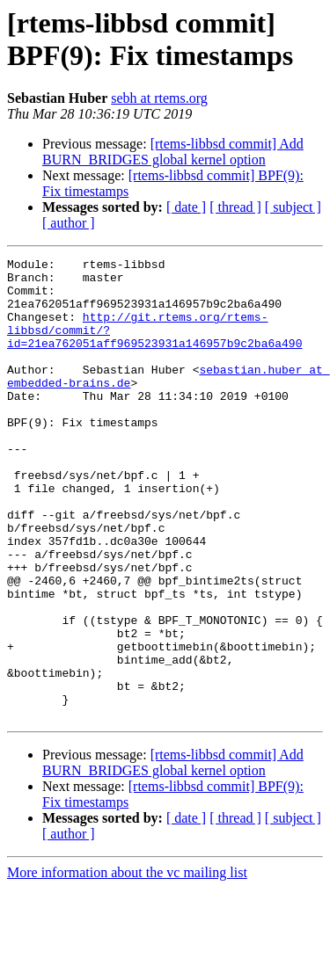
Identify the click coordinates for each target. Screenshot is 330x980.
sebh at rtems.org (159, 98)
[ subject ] (293, 207)
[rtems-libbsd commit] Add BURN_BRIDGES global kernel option (173, 151)
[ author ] (68, 222)
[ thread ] (235, 207)
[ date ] (186, 207)
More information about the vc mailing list (127, 964)
